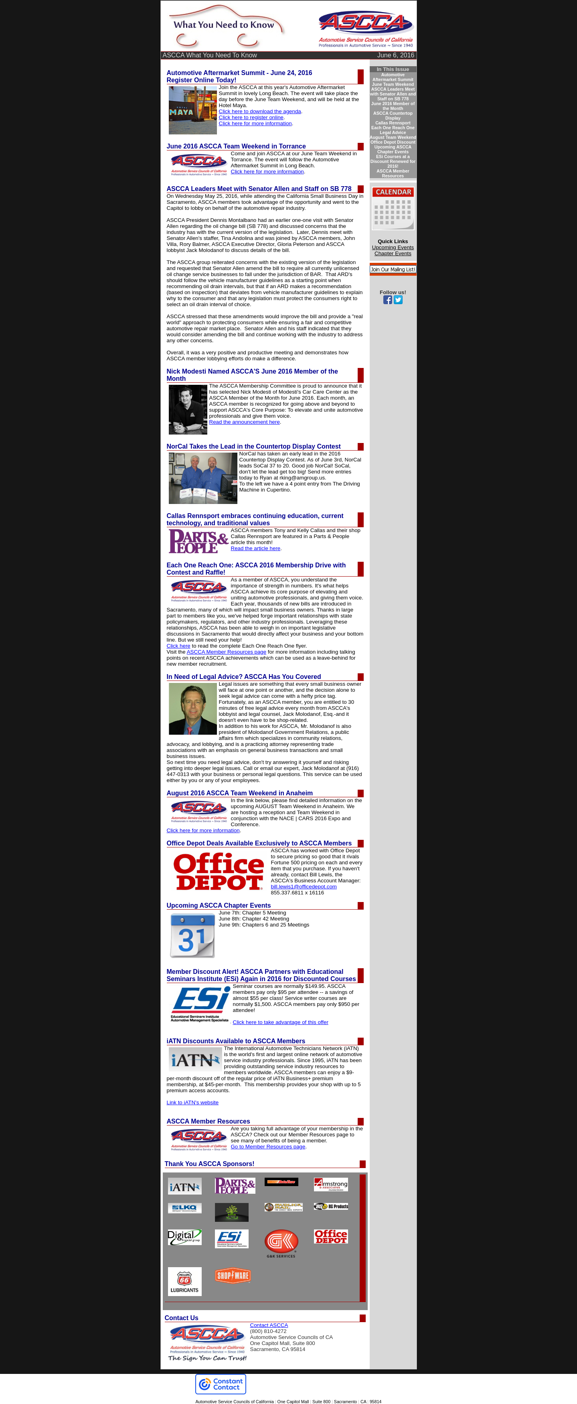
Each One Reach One (393, 127)
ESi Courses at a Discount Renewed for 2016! (393, 161)
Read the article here (256, 548)
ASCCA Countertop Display (393, 115)
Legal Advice (393, 132)
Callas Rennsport (393, 122)
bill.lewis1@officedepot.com (304, 887)
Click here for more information (255, 123)
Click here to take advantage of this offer (280, 1022)
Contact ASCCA (269, 1325)
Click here (178, 646)
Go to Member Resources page (268, 1147)
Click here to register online (251, 117)
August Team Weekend (393, 137)
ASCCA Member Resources (393, 173)
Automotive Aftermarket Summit (393, 77)
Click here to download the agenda (260, 111)
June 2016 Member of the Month (393, 106)
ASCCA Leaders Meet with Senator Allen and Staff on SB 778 (393, 94)
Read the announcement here (244, 422)
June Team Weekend (393, 84)
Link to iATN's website (193, 1102)
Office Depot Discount (392, 142)
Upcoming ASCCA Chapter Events (393, 149)
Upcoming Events (393, 247)
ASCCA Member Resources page (227, 652)
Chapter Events (393, 253)
